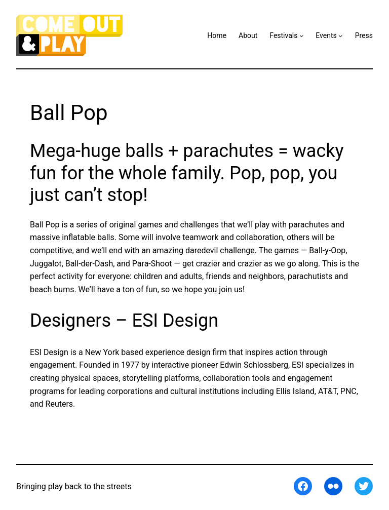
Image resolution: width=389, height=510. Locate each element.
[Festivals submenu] (301, 35)
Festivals (283, 35)
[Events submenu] (340, 35)
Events (326, 35)
